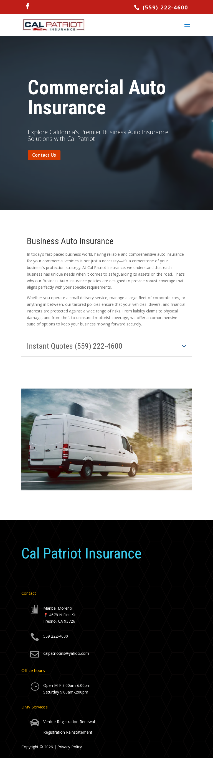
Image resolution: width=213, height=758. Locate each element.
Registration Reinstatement (67, 732)
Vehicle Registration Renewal (69, 721)
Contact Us (44, 155)
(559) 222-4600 (164, 7)
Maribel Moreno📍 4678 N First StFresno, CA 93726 (59, 615)
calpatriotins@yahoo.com (66, 653)
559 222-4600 (55, 636)
